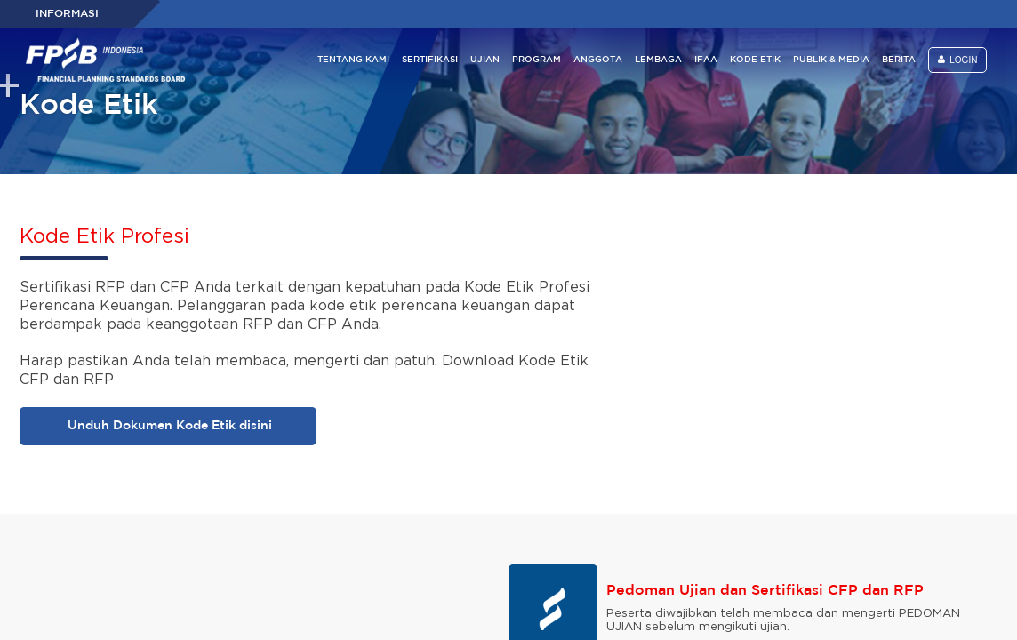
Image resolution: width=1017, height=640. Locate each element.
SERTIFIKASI (430, 60)
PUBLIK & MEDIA (831, 60)
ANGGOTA (597, 60)
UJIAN (485, 60)
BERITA (899, 60)
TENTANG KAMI (353, 60)
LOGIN (958, 60)
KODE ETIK (755, 60)
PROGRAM (536, 60)
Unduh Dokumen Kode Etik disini (168, 425)
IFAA (705, 60)
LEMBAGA (658, 60)
